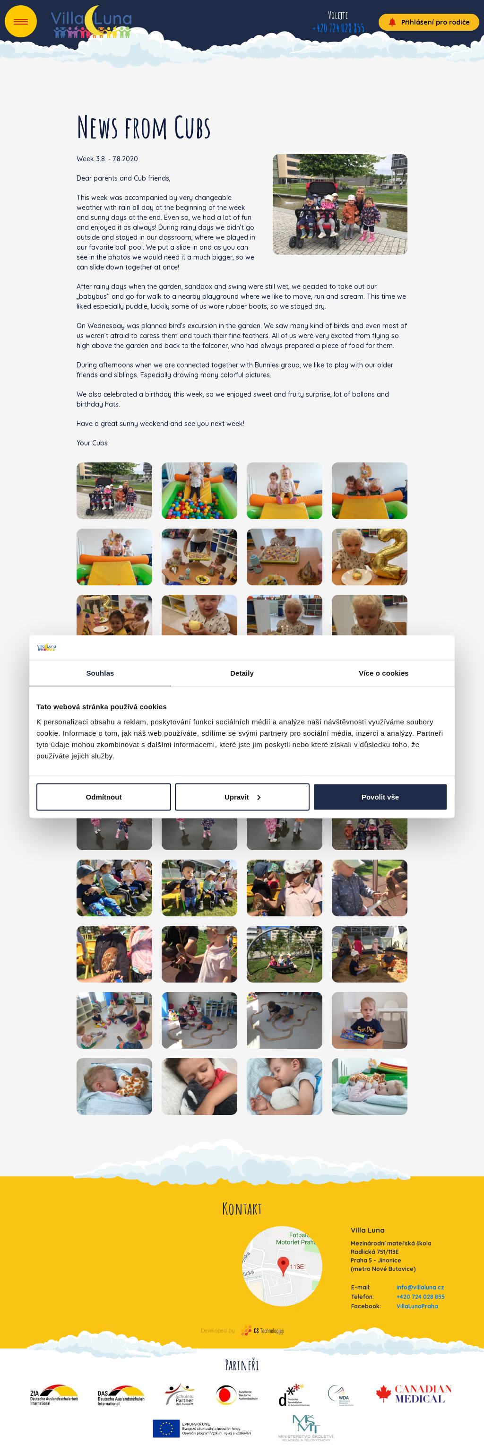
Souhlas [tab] (100, 673)
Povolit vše (380, 796)
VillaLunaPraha (417, 1306)
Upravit (242, 796)
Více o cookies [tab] (384, 673)
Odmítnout (104, 796)
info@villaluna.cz (420, 1287)
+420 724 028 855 (337, 28)
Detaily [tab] (242, 673)
